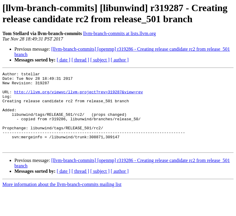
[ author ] (120, 59)
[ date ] (63, 59)
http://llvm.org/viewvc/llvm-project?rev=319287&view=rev (78, 96)
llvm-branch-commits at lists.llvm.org (119, 33)
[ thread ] (80, 59)
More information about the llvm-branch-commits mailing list (61, 199)
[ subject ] (100, 59)
